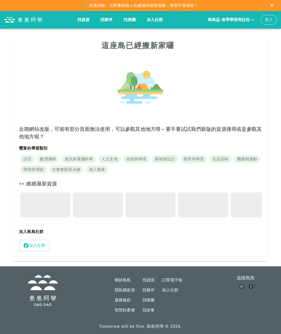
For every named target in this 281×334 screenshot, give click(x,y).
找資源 (83, 19)
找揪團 (129, 19)
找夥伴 (106, 19)
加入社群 (155, 19)
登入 (269, 19)
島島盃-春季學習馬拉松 (231, 19)
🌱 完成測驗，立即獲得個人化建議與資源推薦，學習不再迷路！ (140, 5)
